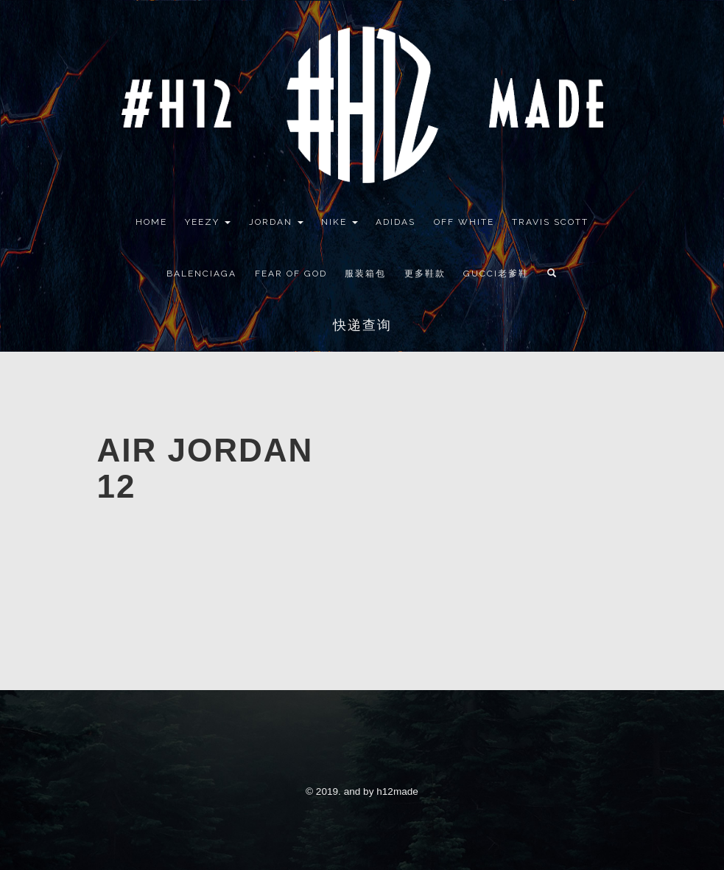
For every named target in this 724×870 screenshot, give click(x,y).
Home (151, 222)
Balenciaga (201, 273)
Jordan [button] (276, 222)
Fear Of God (291, 273)
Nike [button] (339, 222)
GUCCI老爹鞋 (496, 273)
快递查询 (362, 325)
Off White (464, 222)
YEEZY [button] (208, 222)
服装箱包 (365, 273)
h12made (397, 791)
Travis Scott (550, 222)
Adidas (395, 222)
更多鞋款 (425, 273)
